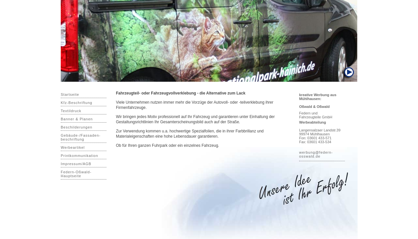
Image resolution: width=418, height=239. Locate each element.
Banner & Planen (77, 119)
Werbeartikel (73, 147)
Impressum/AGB (76, 164)
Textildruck (71, 111)
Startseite (70, 94)
